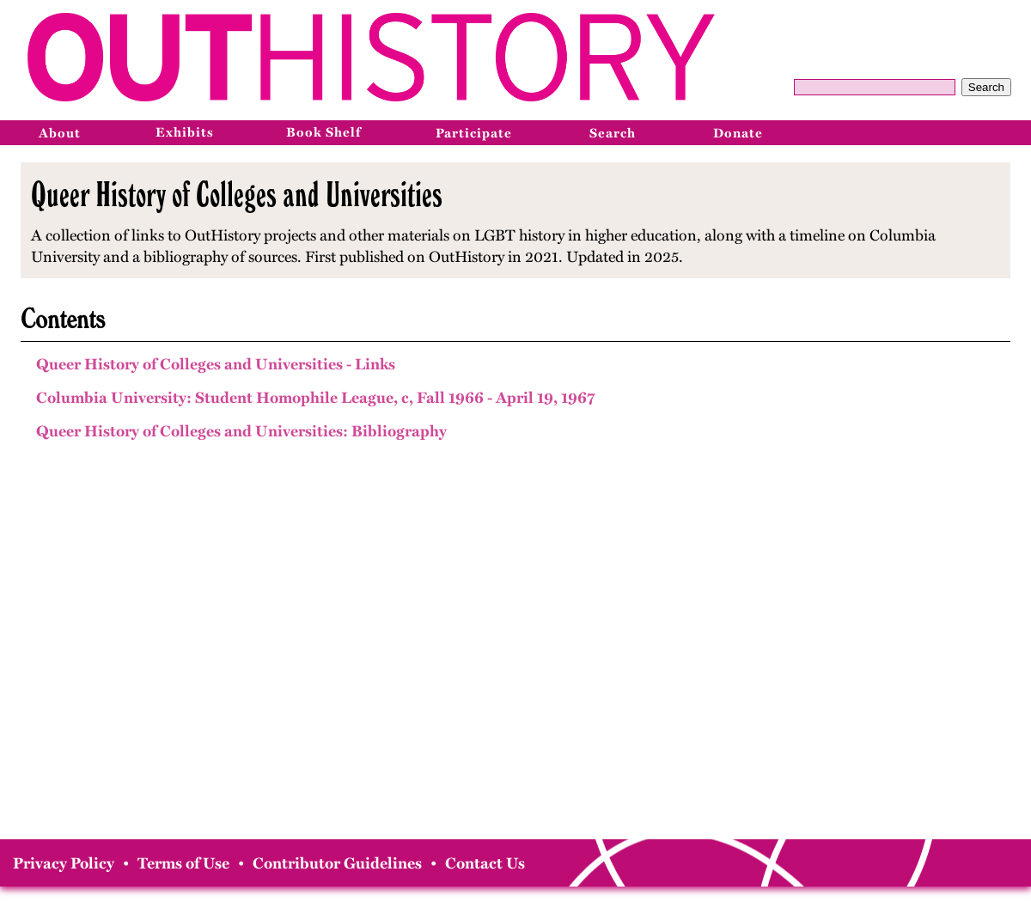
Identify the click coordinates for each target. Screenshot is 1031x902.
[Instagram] (971, 132)
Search (986, 87)
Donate (738, 133)
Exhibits (185, 132)
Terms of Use (183, 863)
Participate (474, 133)
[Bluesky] (1009, 132)
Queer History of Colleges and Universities (236, 194)
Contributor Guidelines (337, 863)
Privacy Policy (63, 863)
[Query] (874, 87)
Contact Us (485, 863)
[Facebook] (934, 132)
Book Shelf (323, 132)
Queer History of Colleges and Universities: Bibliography (241, 431)
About (60, 133)
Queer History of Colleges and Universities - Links (215, 364)
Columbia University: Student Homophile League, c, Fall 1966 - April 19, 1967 (315, 397)
